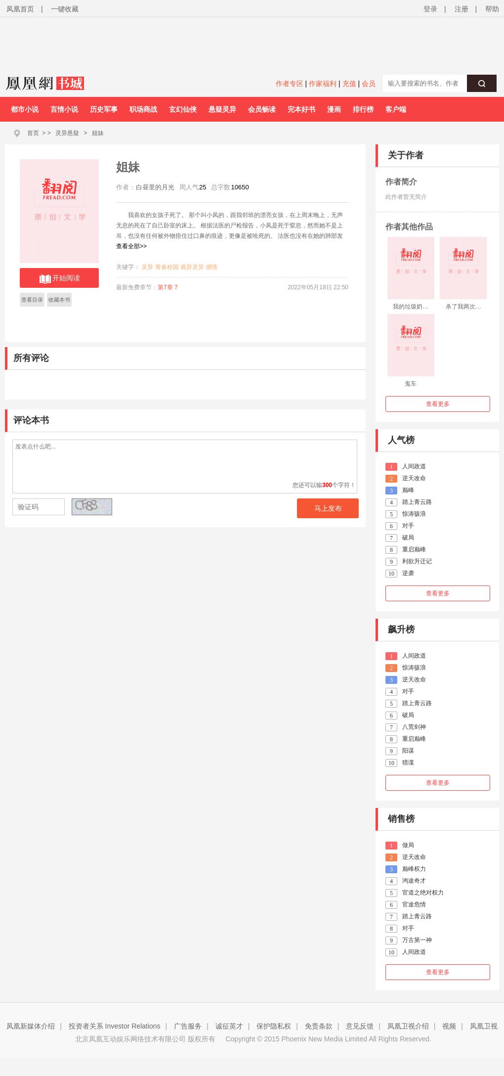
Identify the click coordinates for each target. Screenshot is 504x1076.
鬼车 (411, 383)
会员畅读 (262, 109)
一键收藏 (65, 9)
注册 (461, 9)
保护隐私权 (273, 1026)
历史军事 (104, 109)
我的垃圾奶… (410, 306)
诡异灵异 (192, 267)
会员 (369, 84)
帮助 (492, 9)
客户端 (395, 109)
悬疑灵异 (222, 109)
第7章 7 (168, 287)
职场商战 (143, 109)
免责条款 (319, 1026)
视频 (449, 1026)
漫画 (334, 109)
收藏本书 (59, 300)
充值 (349, 84)
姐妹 (98, 133)
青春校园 (167, 267)
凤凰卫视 (484, 1026)
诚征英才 (229, 1026)
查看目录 (32, 300)
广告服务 (188, 1026)
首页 (33, 133)
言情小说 (64, 109)
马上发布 (328, 508)
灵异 (147, 267)
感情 (211, 267)
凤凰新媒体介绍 (30, 1026)
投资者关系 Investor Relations (115, 1026)
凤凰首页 (20, 9)
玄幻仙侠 (183, 109)
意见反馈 (360, 1026)
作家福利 (322, 84)
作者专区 (289, 84)
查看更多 (438, 404)
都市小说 (25, 109)
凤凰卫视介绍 (408, 1026)
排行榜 (363, 109)
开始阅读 (59, 279)
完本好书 (301, 109)
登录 (430, 9)
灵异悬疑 (67, 133)
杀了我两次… (463, 306)
